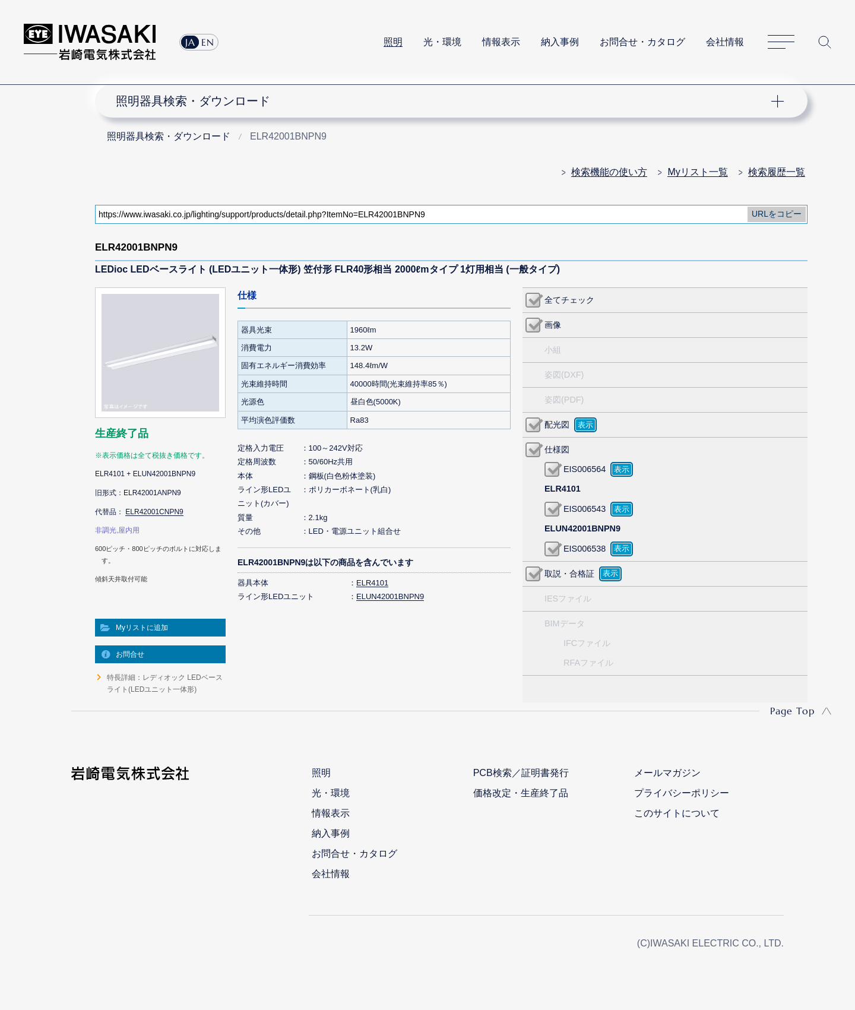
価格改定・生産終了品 (520, 793)
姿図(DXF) (564, 374)
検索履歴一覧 (776, 172)
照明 (393, 42)
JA (190, 42)
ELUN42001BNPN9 (390, 596)
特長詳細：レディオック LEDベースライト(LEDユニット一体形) (165, 683)
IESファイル (567, 598)
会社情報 (725, 42)
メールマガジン (667, 773)
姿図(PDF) (564, 399)
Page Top (792, 711)
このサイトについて (677, 813)
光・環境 (442, 42)
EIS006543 (584, 509)
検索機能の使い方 (609, 172)
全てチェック (569, 300)
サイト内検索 (824, 42)
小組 (552, 349)
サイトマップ (781, 42)
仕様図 (556, 449)
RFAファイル (588, 662)
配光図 (556, 424)
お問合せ (130, 654)
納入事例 (560, 42)
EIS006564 (584, 469)
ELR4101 (372, 582)
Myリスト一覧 (697, 172)
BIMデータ (564, 623)
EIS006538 (584, 548)
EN (207, 42)
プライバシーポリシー (681, 793)
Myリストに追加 (142, 627)
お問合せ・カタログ (642, 42)
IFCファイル (586, 643)
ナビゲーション (445, 101)
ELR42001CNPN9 (154, 512)
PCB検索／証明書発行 (521, 773)
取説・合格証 (569, 573)
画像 (552, 325)
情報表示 (501, 42)
